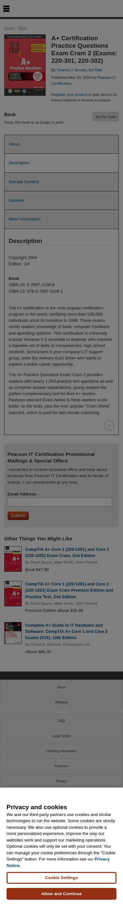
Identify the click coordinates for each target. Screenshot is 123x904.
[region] (61, 846)
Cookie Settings (61, 877)
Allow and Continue (61, 893)
